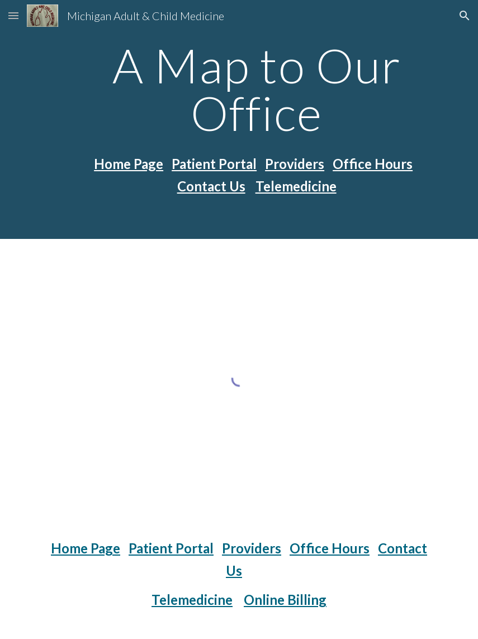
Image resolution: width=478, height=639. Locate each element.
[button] (13, 15)
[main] (257, 89)
